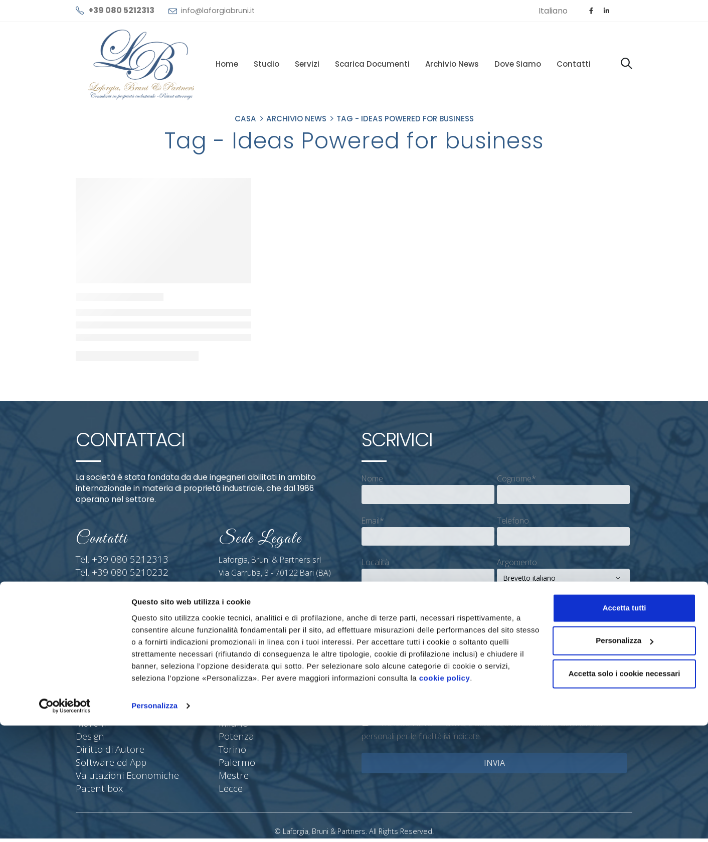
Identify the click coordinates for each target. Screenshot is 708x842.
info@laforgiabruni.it (218, 11)
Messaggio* (383, 603)
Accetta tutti (624, 724)
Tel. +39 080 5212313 (114, 559)
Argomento (517, 562)
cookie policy (444, 794)
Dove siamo (517, 64)
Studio (266, 64)
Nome (372, 478)
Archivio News (452, 64)
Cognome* (516, 478)
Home (227, 64)
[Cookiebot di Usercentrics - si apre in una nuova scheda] (65, 822)
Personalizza (154, 822)
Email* (373, 520)
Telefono (513, 520)
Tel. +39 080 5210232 (114, 572)
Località (375, 562)
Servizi (307, 64)
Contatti (574, 64)
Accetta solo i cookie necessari (624, 790)
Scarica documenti (372, 64)
